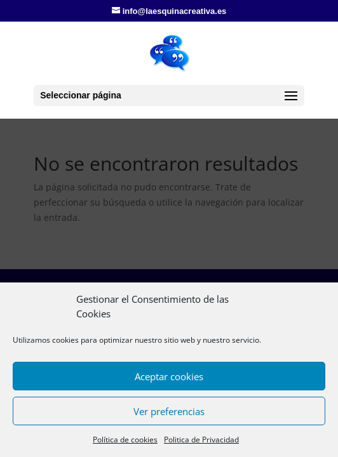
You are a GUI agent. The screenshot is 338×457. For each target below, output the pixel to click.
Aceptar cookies (169, 376)
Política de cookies (125, 439)
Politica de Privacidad (201, 439)
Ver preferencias (169, 411)
